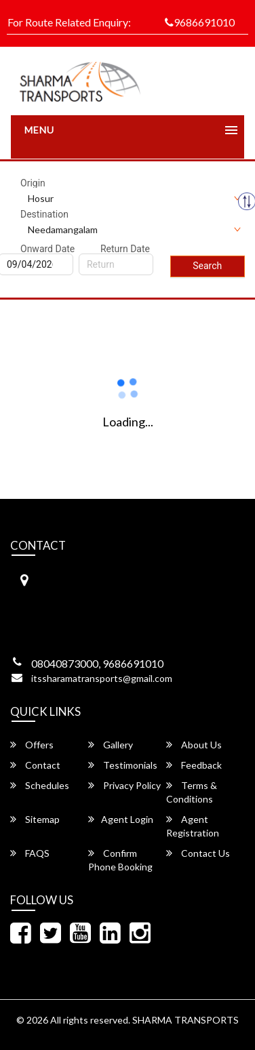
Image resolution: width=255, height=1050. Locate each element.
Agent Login (120, 819)
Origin (32, 183)
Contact (35, 765)
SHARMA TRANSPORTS (185, 1020)
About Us (194, 744)
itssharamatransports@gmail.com (101, 678)
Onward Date (47, 249)
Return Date (125, 249)
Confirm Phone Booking (120, 859)
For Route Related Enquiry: (69, 22)
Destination (44, 214)
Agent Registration (192, 826)
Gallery (110, 744)
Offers (32, 744)
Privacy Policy (124, 785)
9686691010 (200, 22)
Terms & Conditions (191, 792)
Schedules (39, 785)
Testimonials (122, 765)
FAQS (30, 853)
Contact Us (198, 853)
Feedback (194, 765)
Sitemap (35, 819)
